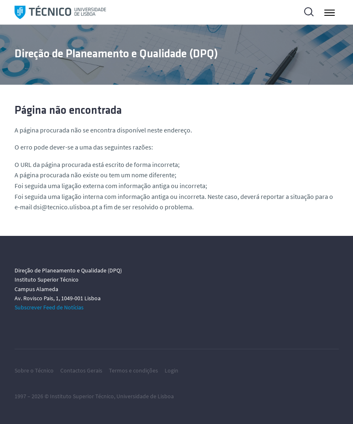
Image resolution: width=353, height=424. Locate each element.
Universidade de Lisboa (145, 396)
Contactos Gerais (81, 370)
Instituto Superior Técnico (82, 396)
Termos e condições (133, 370)
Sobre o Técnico (34, 370)
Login (171, 370)
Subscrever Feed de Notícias (49, 307)
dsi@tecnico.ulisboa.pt (65, 207)
